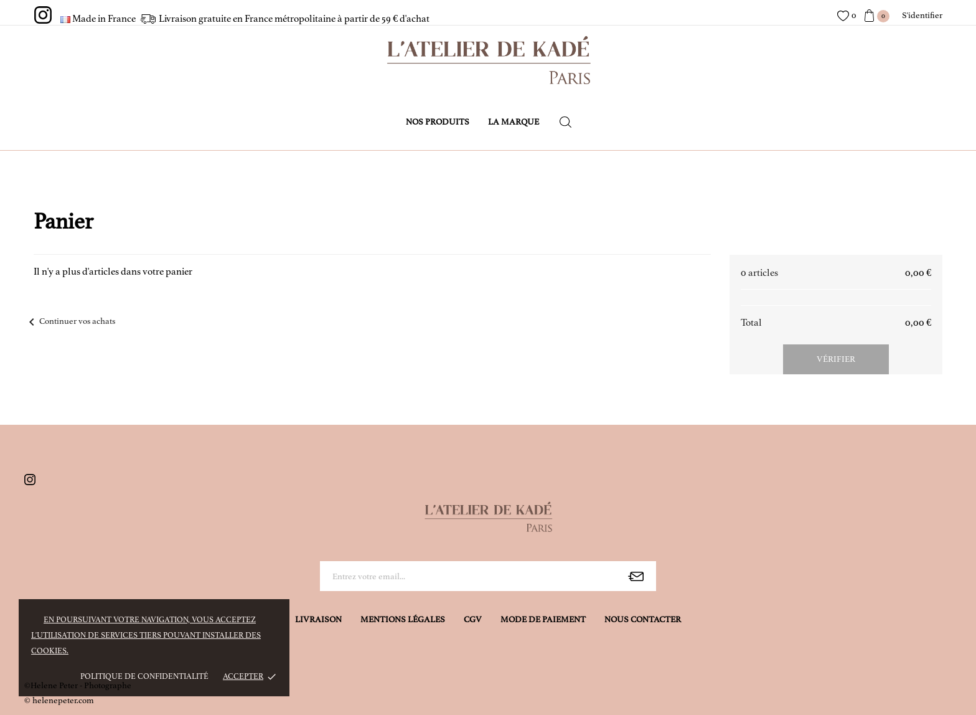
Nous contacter (642, 619)
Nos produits (437, 121)
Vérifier (836, 359)
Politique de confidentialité (144, 676)
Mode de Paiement (543, 619)
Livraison (318, 619)
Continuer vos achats (69, 321)
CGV (473, 619)
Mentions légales (402, 619)
